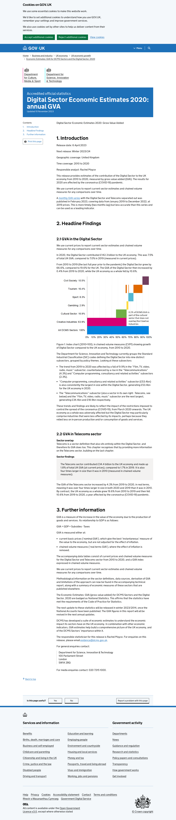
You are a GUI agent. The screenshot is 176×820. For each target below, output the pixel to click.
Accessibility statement (66, 794)
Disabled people (32, 770)
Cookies (46, 794)
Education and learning (80, 733)
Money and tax (76, 757)
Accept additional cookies (38, 37)
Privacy (35, 794)
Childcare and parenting (36, 751)
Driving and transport (34, 776)
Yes (58, 700)
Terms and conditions (105, 794)
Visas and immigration (80, 770)
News (115, 739)
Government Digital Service (76, 798)
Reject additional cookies (72, 37)
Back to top (29, 679)
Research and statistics (125, 751)
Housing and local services (82, 751)
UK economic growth (81, 55)
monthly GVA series (69, 198)
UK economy (62, 55)
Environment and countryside (84, 745)
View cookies (97, 37)
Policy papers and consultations (130, 757)
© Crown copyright (142, 811)
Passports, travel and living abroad (87, 764)
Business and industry (42, 55)
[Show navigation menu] (138, 48)
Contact (86, 794)
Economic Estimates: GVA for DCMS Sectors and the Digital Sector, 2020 (60, 59)
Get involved (119, 776)
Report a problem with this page (133, 700)
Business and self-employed (38, 745)
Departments (119, 733)
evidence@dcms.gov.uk (93, 640)
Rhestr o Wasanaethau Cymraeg (40, 798)
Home (26, 55)
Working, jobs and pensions (83, 776)
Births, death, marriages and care (41, 739)
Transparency (120, 764)
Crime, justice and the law (37, 764)
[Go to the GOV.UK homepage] (34, 48)
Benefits (27, 733)
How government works (125, 770)
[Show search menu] (149, 48)
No (74, 700)
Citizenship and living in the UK (40, 757)
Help (25, 794)
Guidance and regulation (126, 745)
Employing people (77, 739)
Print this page (34, 141)
